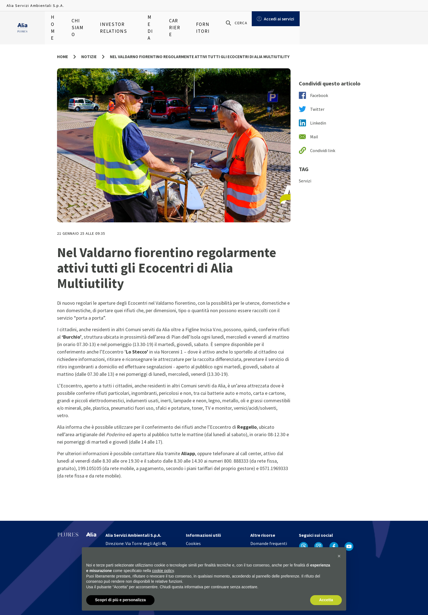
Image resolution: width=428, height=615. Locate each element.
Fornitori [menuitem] (219, 22)
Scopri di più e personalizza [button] (120, 600)
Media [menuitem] (162, 22)
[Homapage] (22, 22)
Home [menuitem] (56, 22)
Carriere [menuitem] (188, 22)
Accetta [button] (326, 600)
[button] (339, 556)
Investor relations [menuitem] (124, 22)
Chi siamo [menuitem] (83, 22)
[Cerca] (359, 22)
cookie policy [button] (163, 570)
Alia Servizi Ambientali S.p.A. (35, 5)
